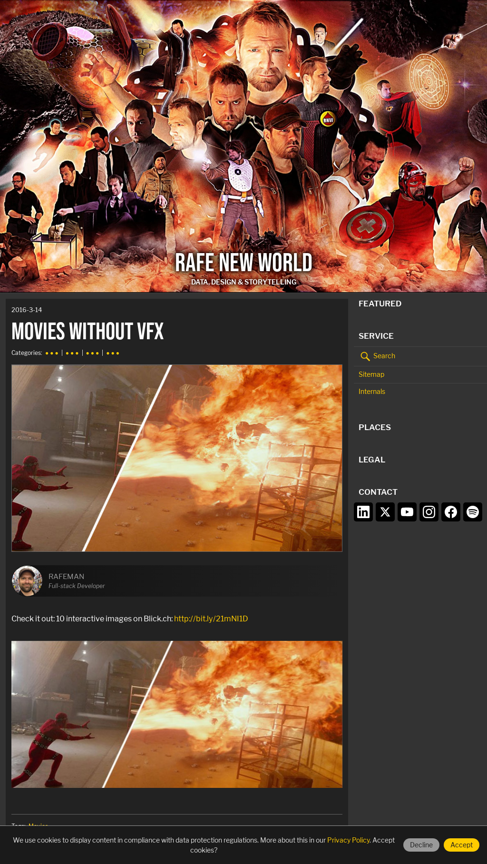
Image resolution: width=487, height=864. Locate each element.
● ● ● (51, 352)
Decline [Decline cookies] (421, 845)
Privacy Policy (348, 840)
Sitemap (371, 374)
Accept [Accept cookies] (461, 845)
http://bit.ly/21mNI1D (211, 618)
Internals (372, 391)
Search (377, 356)
